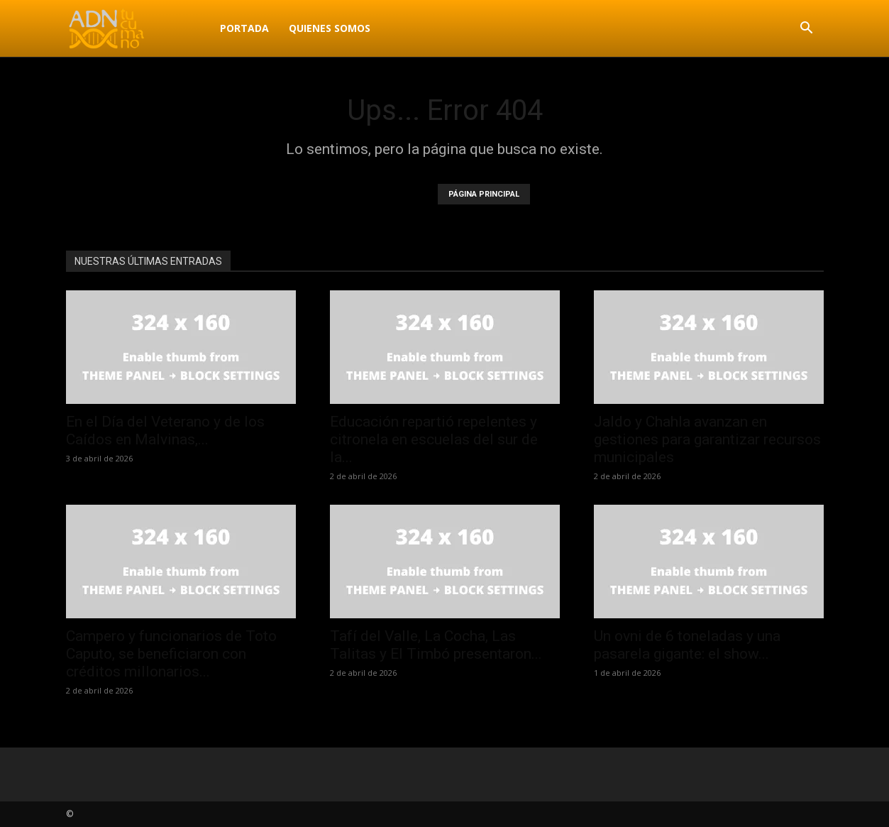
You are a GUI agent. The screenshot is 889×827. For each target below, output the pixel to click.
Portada (244, 28)
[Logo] (138, 28)
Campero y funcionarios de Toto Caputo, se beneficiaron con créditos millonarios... (171, 654)
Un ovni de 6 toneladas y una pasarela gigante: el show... (687, 645)
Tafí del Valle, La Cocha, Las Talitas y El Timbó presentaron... (436, 645)
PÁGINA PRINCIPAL (483, 194)
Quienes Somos (329, 28)
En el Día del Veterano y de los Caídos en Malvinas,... (165, 430)
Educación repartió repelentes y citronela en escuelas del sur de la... (434, 439)
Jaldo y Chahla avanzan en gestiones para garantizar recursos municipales (707, 439)
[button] (807, 29)
